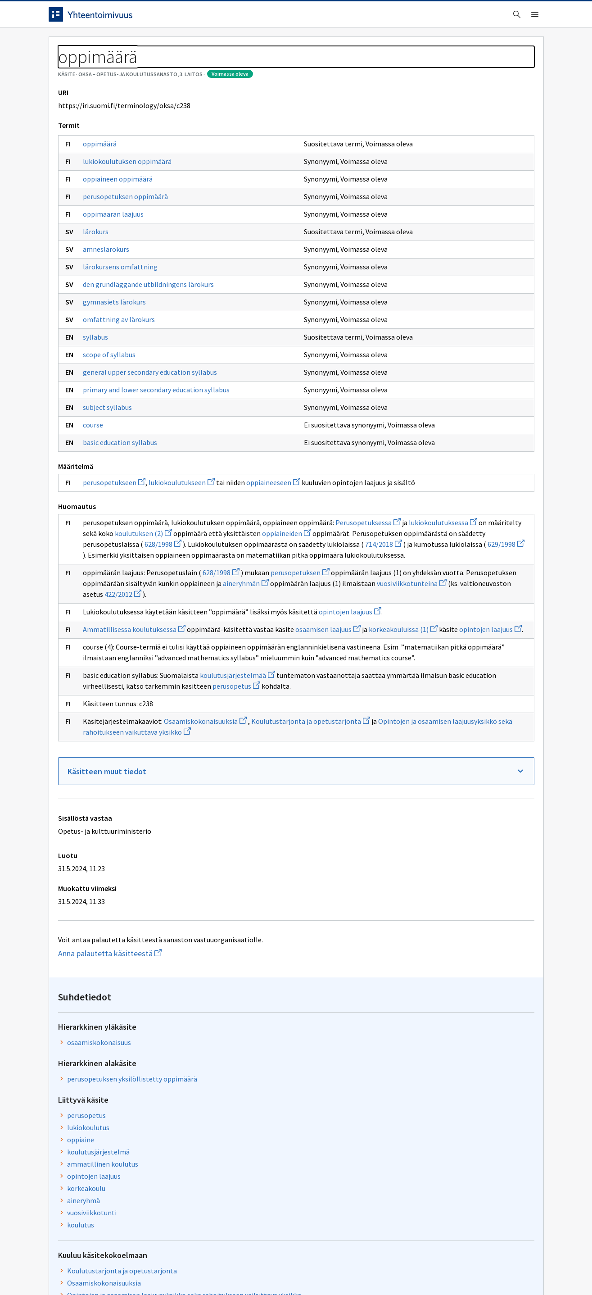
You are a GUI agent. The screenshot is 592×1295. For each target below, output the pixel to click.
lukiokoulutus (396, 227)
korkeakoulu (394, 288)
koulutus (388, 325)
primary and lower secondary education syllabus (143, 450)
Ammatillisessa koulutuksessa (134, 759)
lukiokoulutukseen (182, 547)
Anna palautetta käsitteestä (141, 1137)
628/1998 (297, 631)
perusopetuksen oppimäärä (125, 237)
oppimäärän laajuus (113, 254)
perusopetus (174, 859)
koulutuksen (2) (111, 620)
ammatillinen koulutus (410, 264)
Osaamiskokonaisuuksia (205, 894)
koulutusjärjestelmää (237, 837)
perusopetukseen (114, 547)
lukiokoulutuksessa (190, 609)
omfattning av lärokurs (119, 368)
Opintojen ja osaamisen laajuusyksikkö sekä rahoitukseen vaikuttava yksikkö (442, 401)
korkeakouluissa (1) (156, 770)
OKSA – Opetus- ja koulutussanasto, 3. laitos (156, 67)
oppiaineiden (254, 620)
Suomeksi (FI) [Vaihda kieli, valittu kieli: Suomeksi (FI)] (370, 17)
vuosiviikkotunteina (118, 713)
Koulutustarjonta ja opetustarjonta (430, 371)
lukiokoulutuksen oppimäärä (127, 202)
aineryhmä (391, 300)
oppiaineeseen (273, 547)
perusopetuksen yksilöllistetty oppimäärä (440, 179)
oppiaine (388, 240)
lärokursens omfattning (120, 307)
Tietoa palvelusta (178, 46)
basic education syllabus (120, 507)
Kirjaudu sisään (506, 18)
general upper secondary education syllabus (136, 425)
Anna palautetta (80, 1269)
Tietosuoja (152, 1269)
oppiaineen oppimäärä (118, 219)
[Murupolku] (296, 67)
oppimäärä (100, 184)
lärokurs (95, 272)
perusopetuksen (300, 681)
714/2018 (278, 641)
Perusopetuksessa (115, 609)
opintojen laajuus (114, 741)
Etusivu (63, 46)
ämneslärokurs (106, 290)
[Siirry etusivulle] (119, 17)
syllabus (95, 386)
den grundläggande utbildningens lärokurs (135, 329)
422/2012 (258, 713)
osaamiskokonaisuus (407, 142)
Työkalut (114, 46)
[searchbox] (258, 17)
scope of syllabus (109, 403)
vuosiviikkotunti (400, 313)
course (93, 490)
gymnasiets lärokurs (114, 350)
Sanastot (63, 67)
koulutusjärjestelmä (406, 252)
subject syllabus (107, 472)
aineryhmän (203, 702)
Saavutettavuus (224, 1269)
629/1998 (175, 652)
